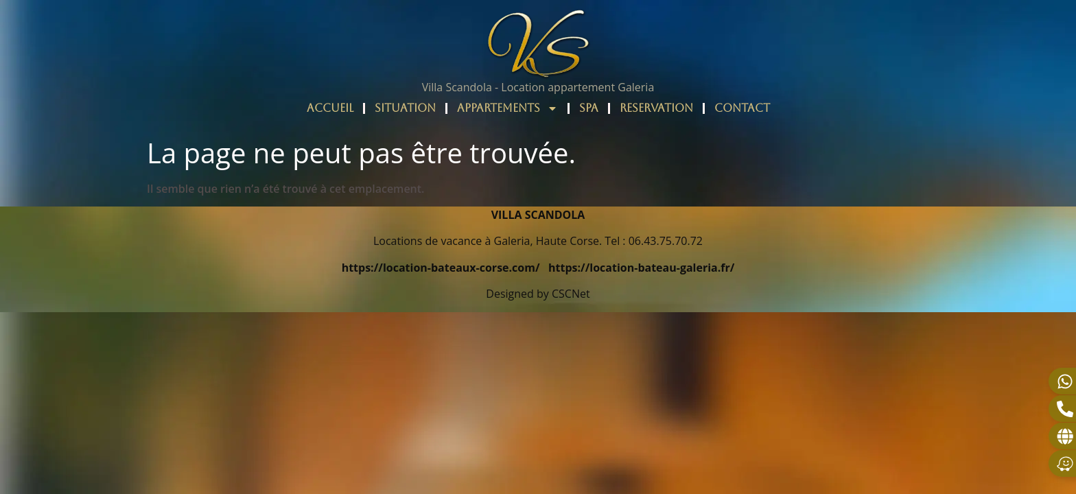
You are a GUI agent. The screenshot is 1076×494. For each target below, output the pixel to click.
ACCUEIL (330, 108)
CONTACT (742, 108)
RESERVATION (656, 108)
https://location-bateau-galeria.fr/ (641, 267)
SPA (588, 108)
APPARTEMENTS (507, 108)
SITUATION (405, 108)
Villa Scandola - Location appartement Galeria (538, 87)
